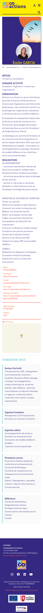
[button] (39, 5)
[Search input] (19, 12)
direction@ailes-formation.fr (16, 283)
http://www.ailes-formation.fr (17, 289)
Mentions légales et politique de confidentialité (21, 590)
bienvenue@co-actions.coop (14, 555)
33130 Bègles (8, 322)
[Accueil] (3, 67)
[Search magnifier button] (39, 12)
